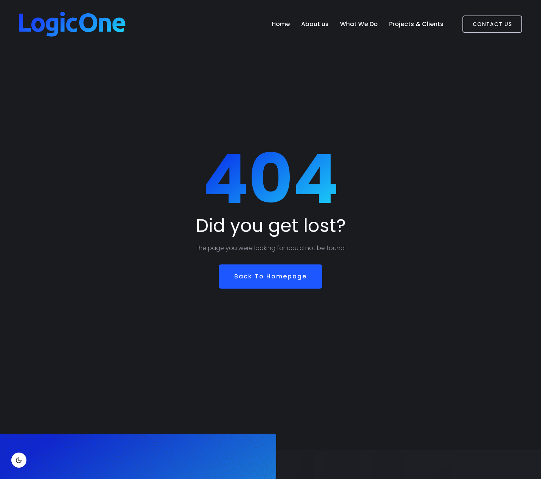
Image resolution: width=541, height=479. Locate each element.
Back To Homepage (270, 276)
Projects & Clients (416, 24)
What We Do (359, 24)
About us (315, 24)
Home (281, 24)
